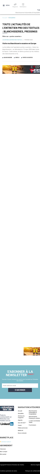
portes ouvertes (28, 57)
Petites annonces (22, 428)
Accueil (4, 17)
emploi (17, 57)
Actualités (12, 17)
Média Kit (20, 430)
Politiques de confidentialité (32, 471)
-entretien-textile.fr (5, 441)
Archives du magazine (21, 416)
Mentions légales (35, 464)
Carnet (19, 425)
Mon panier (3, 454)
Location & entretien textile (12, 40)
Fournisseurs (32, 425)
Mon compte (3, 451)
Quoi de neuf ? (22, 422)
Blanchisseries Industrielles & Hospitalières (33, 412)
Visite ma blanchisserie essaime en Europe (19, 43)
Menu (6, 5)
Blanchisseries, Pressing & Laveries (34, 417)
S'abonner (3, 449)
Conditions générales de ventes (8, 471)
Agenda (20, 420)
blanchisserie (8, 57)
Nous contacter (22, 433)
